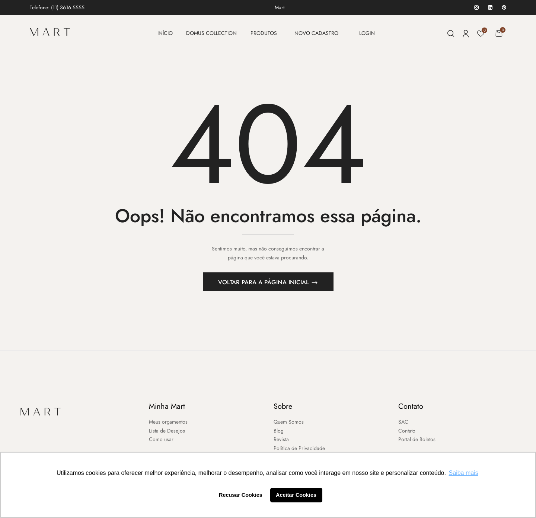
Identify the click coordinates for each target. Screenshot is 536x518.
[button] (498, 33)
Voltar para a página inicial (264, 283)
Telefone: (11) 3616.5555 (57, 7)
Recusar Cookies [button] (240, 495)
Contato (410, 407)
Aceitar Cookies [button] (296, 495)
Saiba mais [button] (463, 473)
